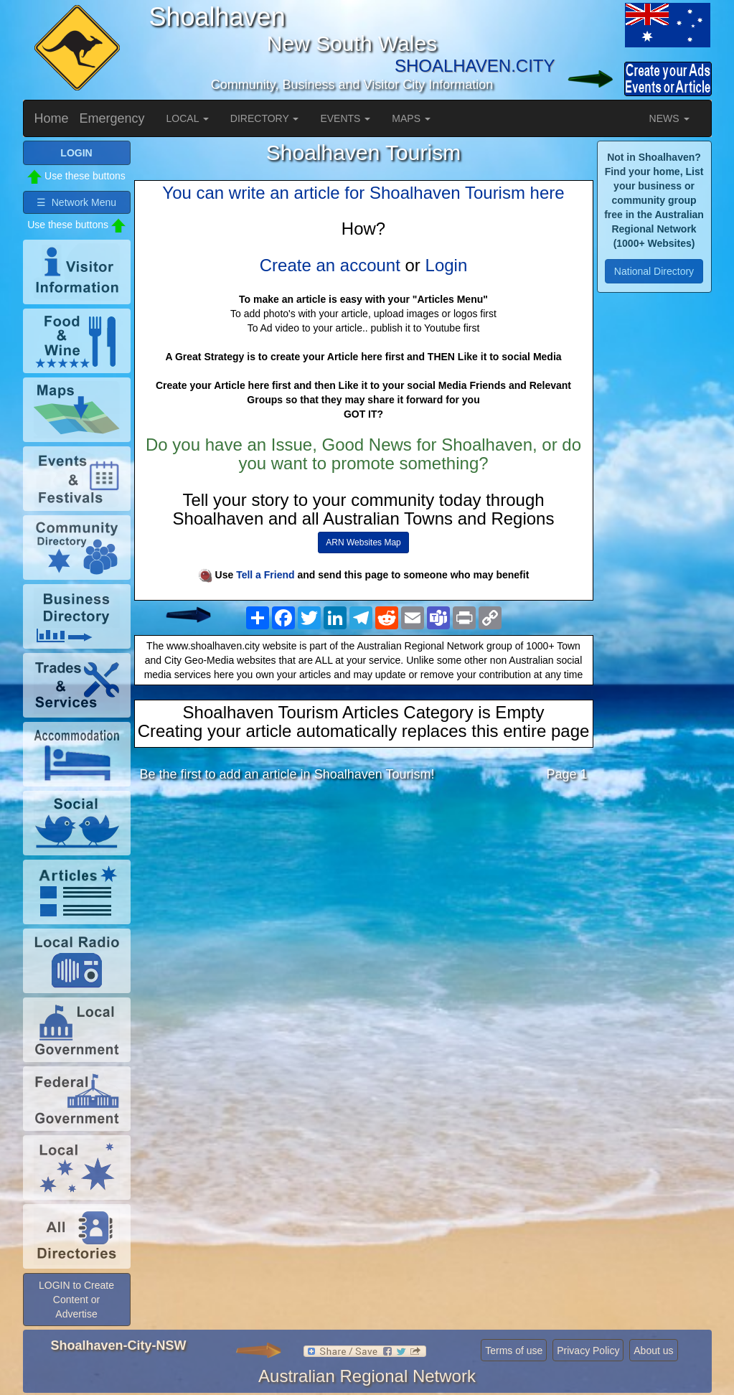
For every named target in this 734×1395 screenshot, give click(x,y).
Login (446, 265)
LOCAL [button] (187, 118)
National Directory (654, 271)
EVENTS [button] (345, 118)
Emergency (112, 118)
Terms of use (513, 1350)
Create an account (330, 265)
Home (51, 118)
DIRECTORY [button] (264, 118)
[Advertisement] (363, 906)
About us (653, 1350)
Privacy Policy (588, 1350)
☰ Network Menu (76, 202)
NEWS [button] (669, 118)
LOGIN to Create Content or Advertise (76, 1299)
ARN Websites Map (363, 542)
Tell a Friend (265, 575)
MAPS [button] (411, 118)
